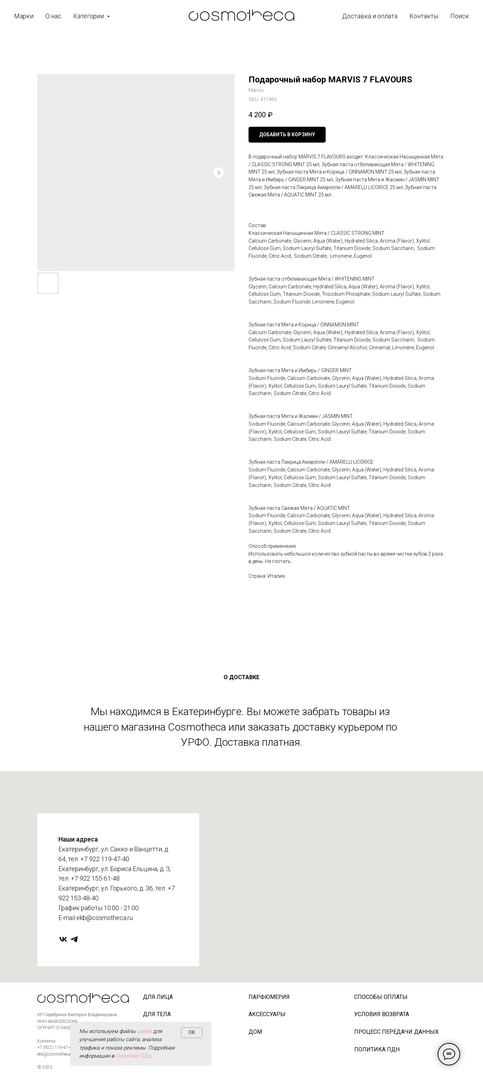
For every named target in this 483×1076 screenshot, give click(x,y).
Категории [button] (89, 16)
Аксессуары (267, 1014)
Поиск (459, 16)
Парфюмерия (269, 997)
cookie (144, 1031)
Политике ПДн (133, 1056)
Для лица (158, 997)
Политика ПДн (377, 1049)
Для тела (157, 1014)
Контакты (423, 16)
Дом (255, 1031)
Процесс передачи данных (396, 1031)
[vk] (63, 939)
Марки (23, 16)
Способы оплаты (381, 997)
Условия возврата (381, 1014)
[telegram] (74, 939)
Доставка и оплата (369, 16)
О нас (53, 16)
